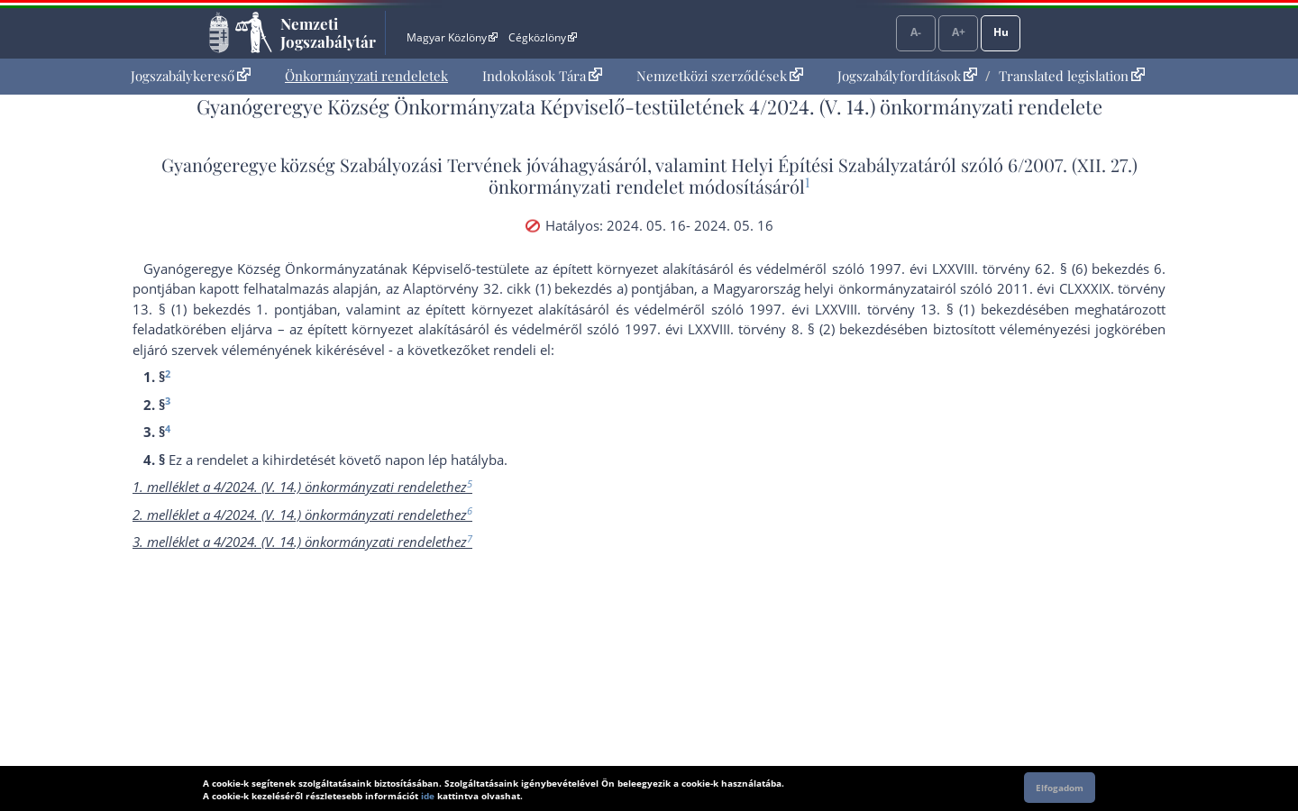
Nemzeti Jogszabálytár (328, 32)
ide (427, 795)
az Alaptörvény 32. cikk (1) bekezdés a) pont (523, 288)
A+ (958, 32)
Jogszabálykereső (191, 76)
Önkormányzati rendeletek (366, 76)
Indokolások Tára (542, 76)
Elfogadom (1059, 787)
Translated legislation (1072, 76)
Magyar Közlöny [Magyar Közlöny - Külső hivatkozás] (452, 37)
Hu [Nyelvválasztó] (1001, 32)
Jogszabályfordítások (907, 76)
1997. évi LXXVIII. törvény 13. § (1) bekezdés (893, 309)
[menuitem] (190, 76)
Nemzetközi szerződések (719, 76)
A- (915, 32)
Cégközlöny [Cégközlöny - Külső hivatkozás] (542, 37)
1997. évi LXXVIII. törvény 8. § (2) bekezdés (761, 329)
